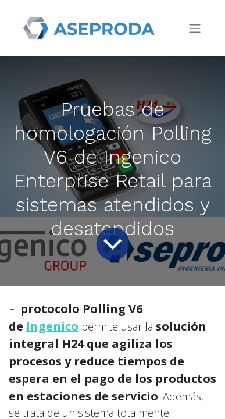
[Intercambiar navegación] (195, 28)
